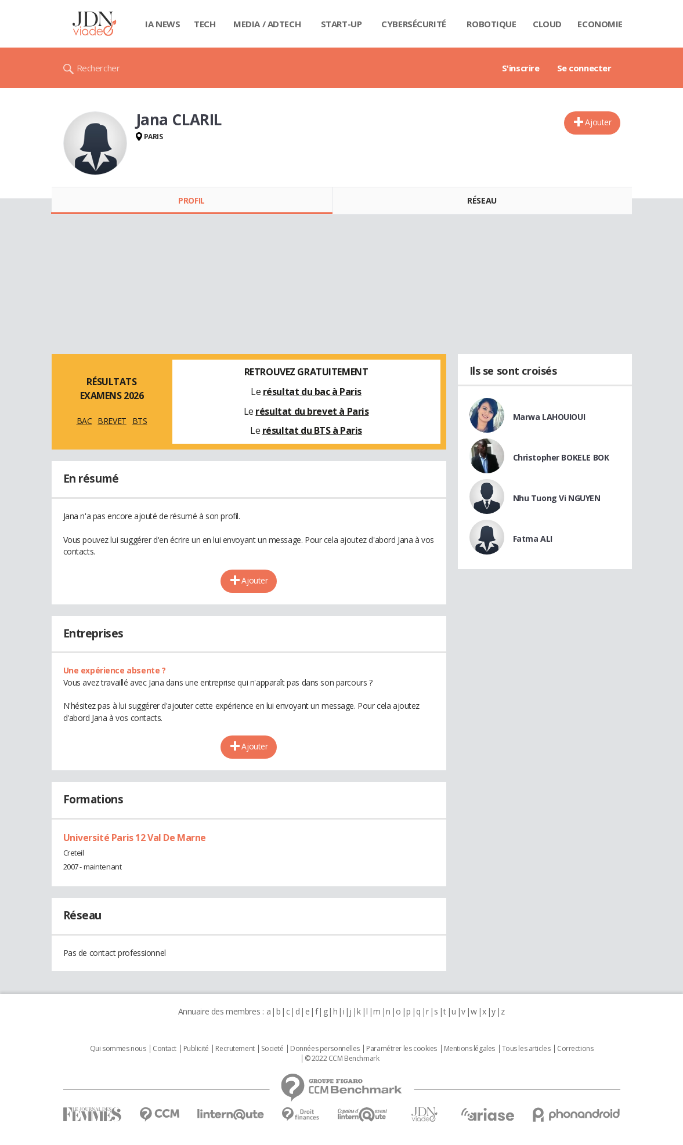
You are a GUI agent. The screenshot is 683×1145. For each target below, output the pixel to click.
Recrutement (234, 1049)
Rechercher (98, 68)
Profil (191, 200)
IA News (162, 24)
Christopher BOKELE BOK (561, 457)
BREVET (111, 420)
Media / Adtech (267, 24)
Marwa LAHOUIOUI (549, 416)
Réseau (481, 200)
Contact (164, 1049)
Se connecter (584, 68)
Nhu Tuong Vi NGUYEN (557, 497)
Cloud (547, 24)
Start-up (341, 24)
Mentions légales (469, 1049)
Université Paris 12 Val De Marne (135, 837)
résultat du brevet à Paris (311, 411)
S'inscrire (521, 68)
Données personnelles (325, 1049)
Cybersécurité (413, 24)
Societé (272, 1049)
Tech (204, 24)
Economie (600, 24)
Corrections (575, 1049)
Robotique (491, 24)
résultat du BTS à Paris (312, 430)
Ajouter (598, 122)
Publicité (196, 1049)
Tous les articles (526, 1049)
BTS (139, 420)
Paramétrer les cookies (401, 1049)
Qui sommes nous (118, 1049)
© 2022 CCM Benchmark (342, 1059)
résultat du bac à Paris (312, 391)
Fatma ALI (532, 538)
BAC (84, 420)
